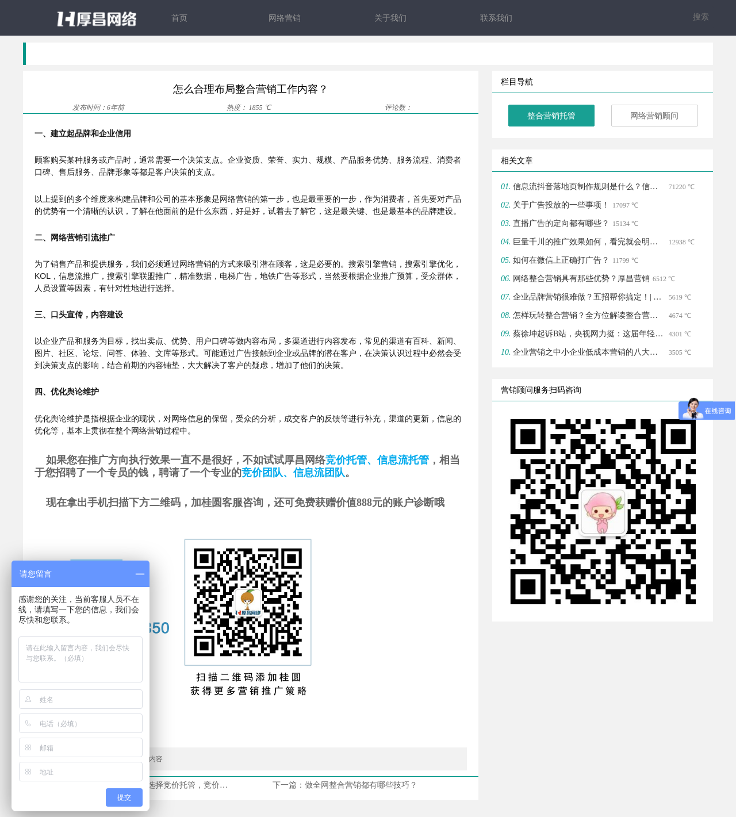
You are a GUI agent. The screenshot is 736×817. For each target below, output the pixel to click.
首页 (179, 18)
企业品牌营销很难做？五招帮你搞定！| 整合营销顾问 (589, 297)
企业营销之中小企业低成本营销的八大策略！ (589, 352)
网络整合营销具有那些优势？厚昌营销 (581, 279)
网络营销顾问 (654, 116)
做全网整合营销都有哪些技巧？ (361, 785)
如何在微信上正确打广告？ (561, 260)
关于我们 (390, 18)
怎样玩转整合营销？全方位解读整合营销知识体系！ (589, 316)
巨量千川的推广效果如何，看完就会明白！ (589, 242)
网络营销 (285, 18)
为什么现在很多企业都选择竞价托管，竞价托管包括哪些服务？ (179, 785)
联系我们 (496, 18)
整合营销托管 (551, 116)
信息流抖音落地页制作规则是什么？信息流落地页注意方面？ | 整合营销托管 (589, 187)
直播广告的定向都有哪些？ (561, 224)
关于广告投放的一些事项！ (561, 205)
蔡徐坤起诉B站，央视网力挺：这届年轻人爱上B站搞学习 (589, 334)
